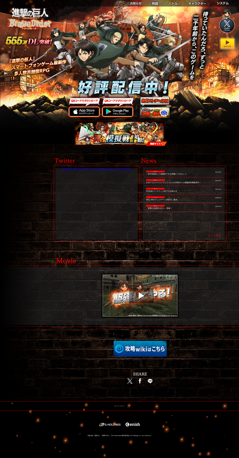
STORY (155, 2)
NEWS (138, 2)
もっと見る (214, 235)
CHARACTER (198, 2)
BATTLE (173, 2)
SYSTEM (224, 2)
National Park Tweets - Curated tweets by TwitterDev (96, 169)
